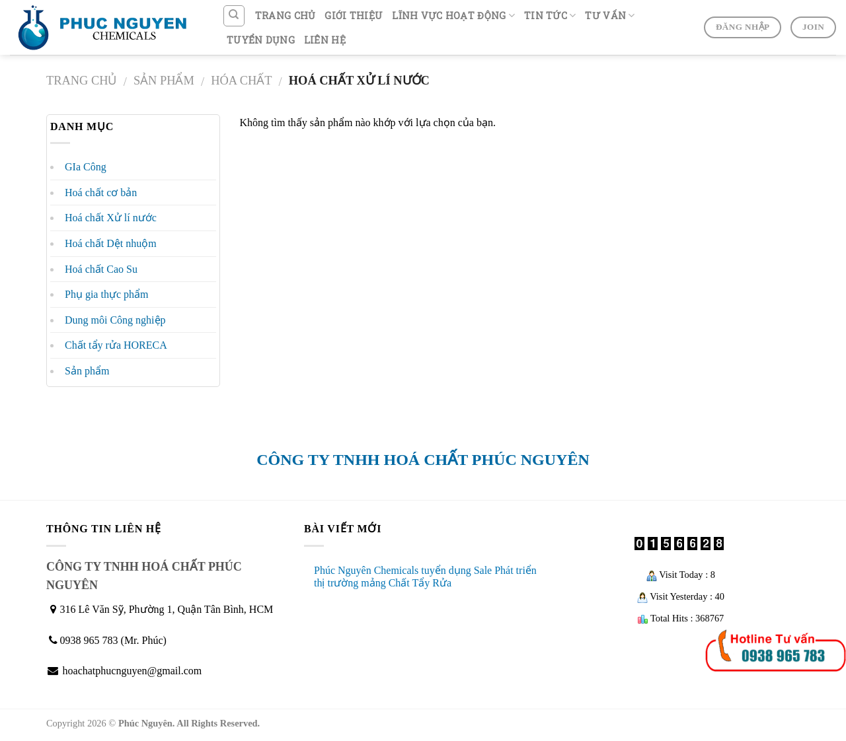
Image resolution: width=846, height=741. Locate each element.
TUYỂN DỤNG (261, 40)
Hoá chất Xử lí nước (111, 217)
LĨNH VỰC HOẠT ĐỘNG (453, 15)
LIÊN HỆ (325, 40)
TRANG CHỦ (285, 15)
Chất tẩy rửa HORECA (116, 345)
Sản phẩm (164, 80)
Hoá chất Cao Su (101, 269)
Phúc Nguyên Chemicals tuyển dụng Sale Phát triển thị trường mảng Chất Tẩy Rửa (425, 576)
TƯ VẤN (609, 15)
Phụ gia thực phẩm (106, 294)
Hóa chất (241, 80)
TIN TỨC (550, 15)
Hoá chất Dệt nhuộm (111, 243)
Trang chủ (81, 80)
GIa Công (85, 166)
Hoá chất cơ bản (101, 192)
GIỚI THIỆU (354, 15)
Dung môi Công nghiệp (115, 320)
